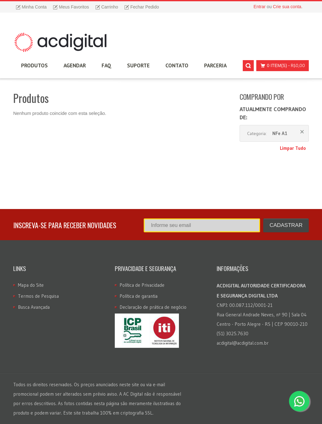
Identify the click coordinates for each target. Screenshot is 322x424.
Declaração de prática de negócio (152, 307)
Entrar (259, 6)
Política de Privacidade (141, 285)
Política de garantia (138, 296)
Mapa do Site (31, 285)
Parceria (215, 65)
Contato (176, 65)
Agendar (75, 65)
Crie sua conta (287, 6)
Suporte (138, 65)
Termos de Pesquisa (38, 296)
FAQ (106, 65)
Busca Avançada (34, 307)
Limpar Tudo (293, 148)
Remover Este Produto (302, 131)
